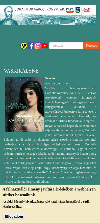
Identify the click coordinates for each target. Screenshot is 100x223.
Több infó (30, 208)
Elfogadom (14, 218)
